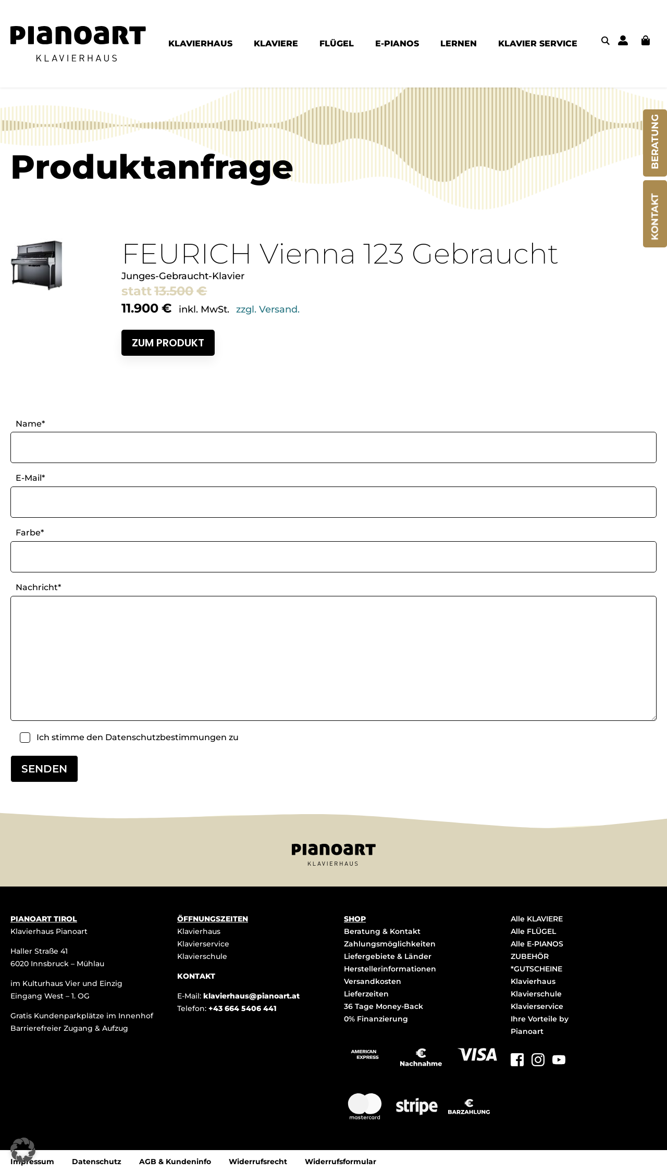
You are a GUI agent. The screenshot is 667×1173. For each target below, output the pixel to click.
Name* (30, 424)
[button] (23, 1150)
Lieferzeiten (366, 994)
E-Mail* (30, 478)
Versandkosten (372, 981)
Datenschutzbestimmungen (166, 737)
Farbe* (30, 533)
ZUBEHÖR (530, 956)
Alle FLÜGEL (533, 931)
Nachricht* (38, 587)
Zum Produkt (168, 342)
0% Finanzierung (376, 1019)
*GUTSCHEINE (536, 969)
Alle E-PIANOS (537, 944)
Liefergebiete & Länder (387, 956)
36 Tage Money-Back (383, 1006)
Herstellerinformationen (390, 969)
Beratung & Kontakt (382, 931)
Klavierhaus (198, 931)
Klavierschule (202, 956)
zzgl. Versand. (268, 309)
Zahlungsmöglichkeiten (390, 944)
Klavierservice (203, 944)
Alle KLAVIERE (537, 919)
